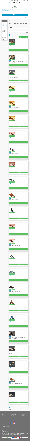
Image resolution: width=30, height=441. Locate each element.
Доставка (3, 418)
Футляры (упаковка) (4, 33)
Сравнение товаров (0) (24, 37)
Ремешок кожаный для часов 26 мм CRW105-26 (15, 215)
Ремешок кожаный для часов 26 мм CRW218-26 (15, 261)
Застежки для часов (4, 31)
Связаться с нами (13, 415)
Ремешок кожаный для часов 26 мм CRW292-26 (15, 322)
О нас (2, 415)
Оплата (2, 421)
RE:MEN (26, 17)
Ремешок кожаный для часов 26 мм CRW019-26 (15, 153)
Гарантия (3, 417)
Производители (22, 416)
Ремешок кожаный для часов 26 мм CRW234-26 (15, 276)
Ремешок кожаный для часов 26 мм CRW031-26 (15, 184)
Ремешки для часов (4, 26)
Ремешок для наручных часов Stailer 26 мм (14, 92)
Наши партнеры (22, 415)
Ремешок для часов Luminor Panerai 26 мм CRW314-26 (16, 307)
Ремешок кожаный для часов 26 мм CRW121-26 (15, 230)
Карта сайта (12, 416)
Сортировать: (10, 27)
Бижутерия (4, 37)
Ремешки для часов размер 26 (20, 20)
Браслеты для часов (4, 28)
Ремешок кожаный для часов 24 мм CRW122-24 (15, 138)
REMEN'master (3, 416)
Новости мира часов (4, 422)
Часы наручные (4, 23)
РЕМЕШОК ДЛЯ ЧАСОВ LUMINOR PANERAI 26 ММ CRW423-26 (16, 399)
